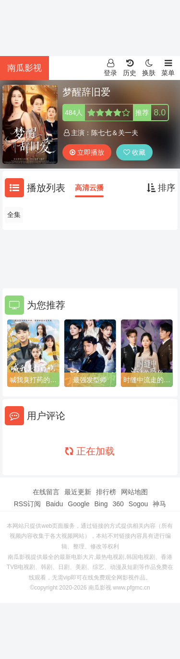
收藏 (134, 152)
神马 (159, 504)
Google (78, 504)
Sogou (138, 504)
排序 (161, 188)
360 (117, 504)
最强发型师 (90, 380)
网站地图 (134, 492)
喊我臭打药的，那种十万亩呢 (33, 380)
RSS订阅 (27, 504)
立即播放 (87, 152)
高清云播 (89, 187)
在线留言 (46, 492)
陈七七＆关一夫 (114, 132)
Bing (101, 504)
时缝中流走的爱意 (146, 380)
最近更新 (77, 492)
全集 (14, 214)
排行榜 (106, 492)
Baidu (54, 504)
